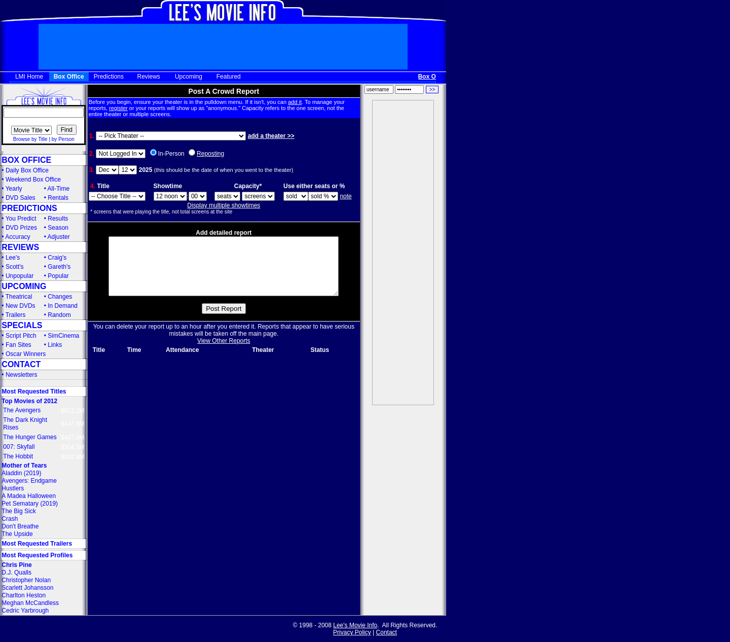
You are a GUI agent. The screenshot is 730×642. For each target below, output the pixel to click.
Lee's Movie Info (355, 625)
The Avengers (22, 410)
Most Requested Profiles (37, 555)
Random (59, 314)
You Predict (21, 218)
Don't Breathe (20, 526)
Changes (60, 296)
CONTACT (21, 364)
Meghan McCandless (30, 603)
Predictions (109, 76)
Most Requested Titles (34, 391)
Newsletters (22, 374)
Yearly (14, 188)
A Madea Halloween (29, 496)
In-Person (171, 153)
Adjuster (59, 236)
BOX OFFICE (26, 160)
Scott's (15, 266)
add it (295, 102)
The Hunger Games (29, 437)
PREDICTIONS (29, 208)
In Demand (63, 305)
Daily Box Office (27, 170)
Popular (58, 275)
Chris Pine (16, 564)
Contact (386, 632)
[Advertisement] (403, 252)
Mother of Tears (24, 465)
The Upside (17, 534)
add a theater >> (271, 135)
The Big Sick (18, 511)
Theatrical (19, 296)
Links (55, 344)
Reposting (210, 153)
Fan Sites (18, 344)
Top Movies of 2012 (29, 401)
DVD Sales (20, 197)
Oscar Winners (26, 354)
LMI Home (29, 76)
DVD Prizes (21, 227)
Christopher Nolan (26, 580)
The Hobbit (18, 456)
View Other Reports (223, 352)
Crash (10, 518)
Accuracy (17, 236)
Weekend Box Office (33, 179)
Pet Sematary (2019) (30, 503)
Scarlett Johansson (27, 587)
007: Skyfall (18, 446)
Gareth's (59, 266)
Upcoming (188, 76)
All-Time (59, 188)
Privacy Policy (352, 632)
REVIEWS (20, 247)
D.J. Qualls (16, 572)
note (345, 196)
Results (58, 218)
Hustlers (13, 488)
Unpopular (19, 275)
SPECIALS (22, 325)
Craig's (57, 257)
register (118, 108)
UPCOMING (24, 286)
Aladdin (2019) (21, 473)
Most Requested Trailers (37, 543)
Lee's (13, 257)
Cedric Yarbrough (25, 610)
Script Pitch (21, 335)
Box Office (69, 76)
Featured (228, 76)
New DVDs (20, 305)
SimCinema (63, 335)
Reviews (148, 76)
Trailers (16, 314)
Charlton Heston (24, 595)
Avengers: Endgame (29, 480)
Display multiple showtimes (223, 205)
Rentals (58, 197)
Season (58, 227)
